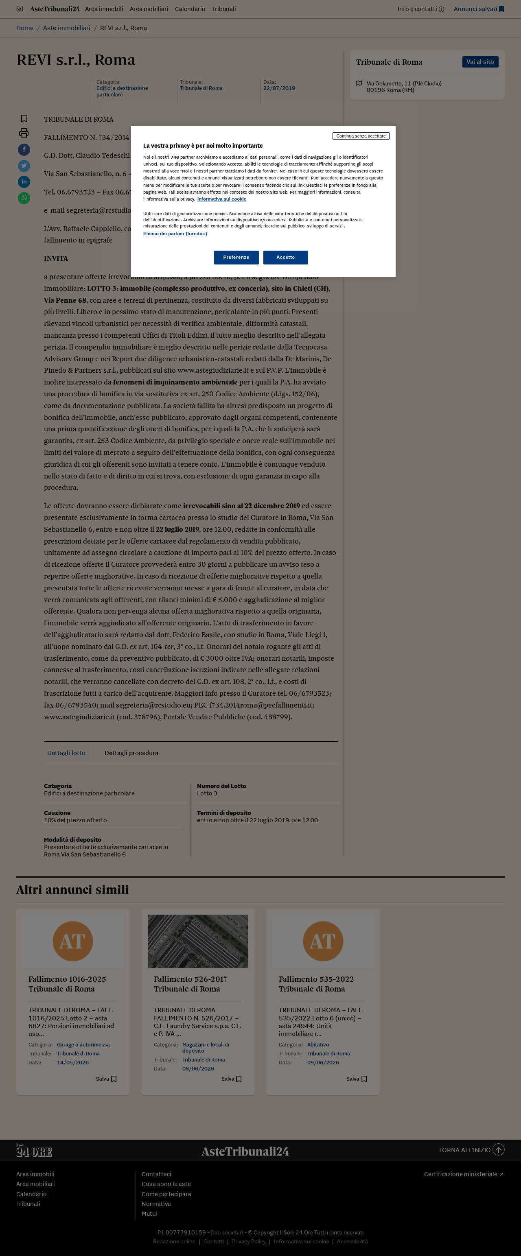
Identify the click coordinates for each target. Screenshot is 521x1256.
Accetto (285, 257)
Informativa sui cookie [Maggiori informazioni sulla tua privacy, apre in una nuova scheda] (221, 199)
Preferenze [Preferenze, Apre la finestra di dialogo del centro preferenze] (236, 257)
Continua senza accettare (361, 135)
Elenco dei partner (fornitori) (175, 233)
